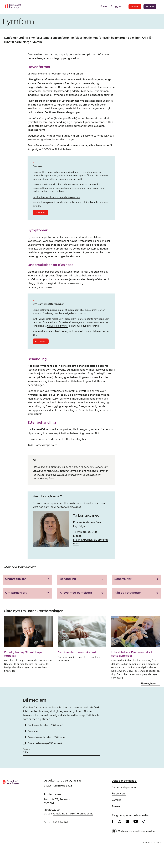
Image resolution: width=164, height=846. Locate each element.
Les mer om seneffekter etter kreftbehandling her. (57, 439)
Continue (33, 731)
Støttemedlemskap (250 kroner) (45, 743)
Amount (26, 749)
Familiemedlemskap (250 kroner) (45, 725)
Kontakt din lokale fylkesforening (50, 331)
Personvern (119, 793)
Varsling (117, 799)
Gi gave (134, 7)
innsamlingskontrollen (142, 831)
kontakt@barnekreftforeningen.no (73, 813)
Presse (116, 806)
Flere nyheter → (150, 683)
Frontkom (157, 842)
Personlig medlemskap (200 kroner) (47, 737)
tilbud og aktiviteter (57, 325)
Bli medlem (40, 341)
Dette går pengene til (124, 780)
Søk (103, 6)
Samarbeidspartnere (124, 787)
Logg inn (116, 6)
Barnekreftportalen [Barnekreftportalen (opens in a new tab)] (46, 444)
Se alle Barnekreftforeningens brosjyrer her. (56, 196)
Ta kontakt (40, 212)
